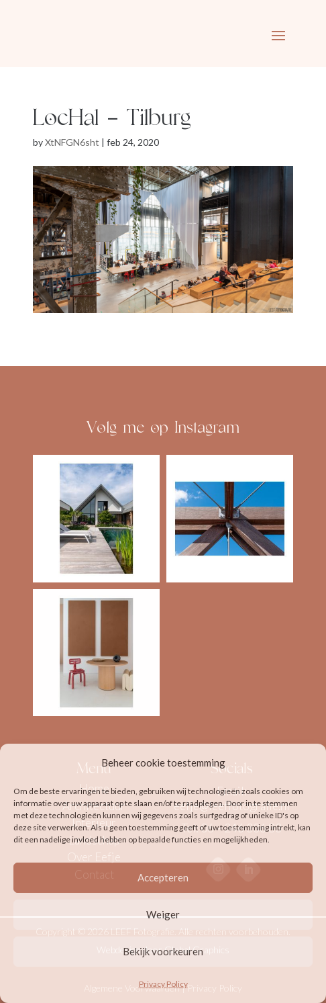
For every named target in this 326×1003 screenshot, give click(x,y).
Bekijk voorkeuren (163, 951)
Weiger (163, 914)
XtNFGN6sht (72, 142)
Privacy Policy (163, 984)
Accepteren (163, 877)
